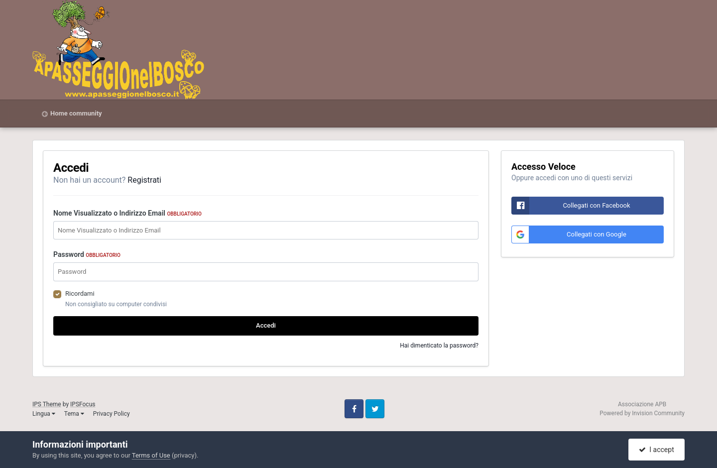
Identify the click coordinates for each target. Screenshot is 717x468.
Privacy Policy (111, 413)
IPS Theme (46, 404)
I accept (656, 450)
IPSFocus (82, 404)
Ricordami (80, 293)
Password (86, 254)
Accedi (266, 325)
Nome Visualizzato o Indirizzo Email (127, 213)
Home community (76, 113)
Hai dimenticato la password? (439, 345)
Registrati (144, 180)
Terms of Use (151, 455)
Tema (74, 413)
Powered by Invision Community (642, 413)
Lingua (43, 413)
